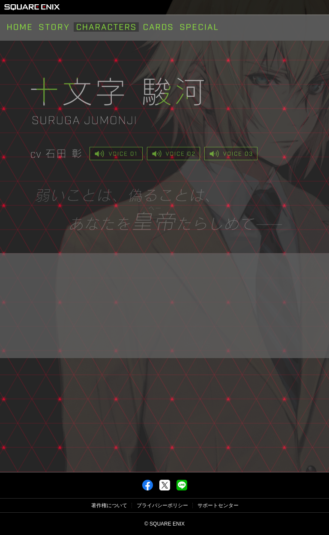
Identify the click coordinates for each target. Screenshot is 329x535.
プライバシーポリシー (162, 505)
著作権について (109, 505)
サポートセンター (218, 505)
